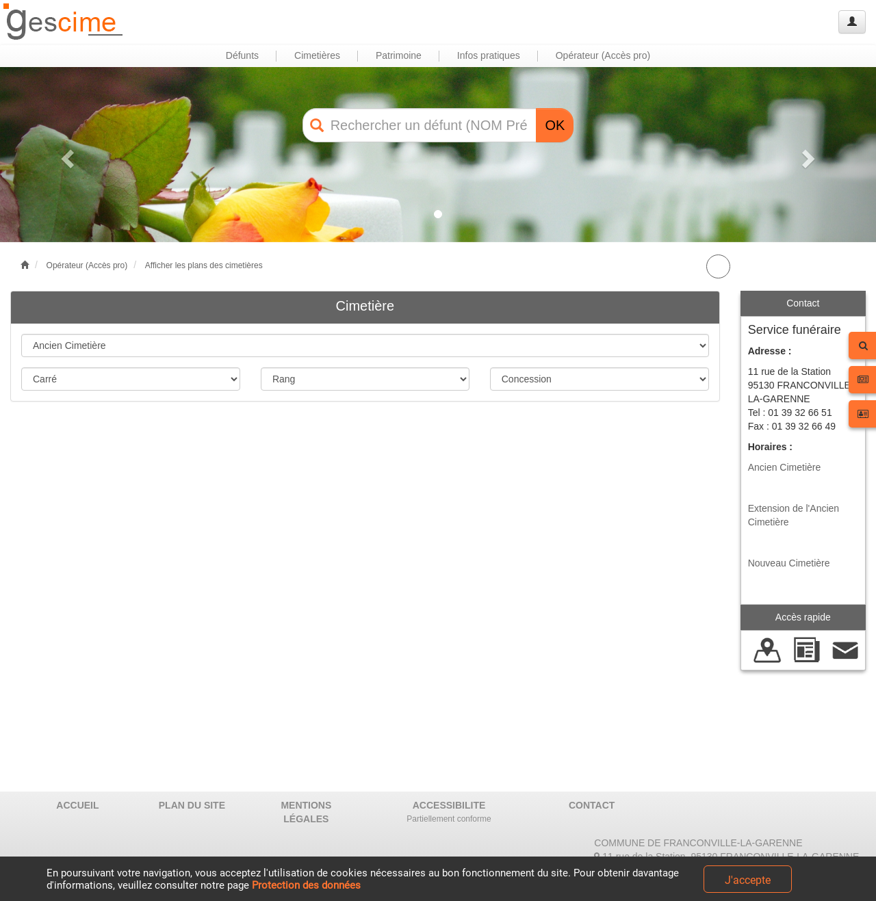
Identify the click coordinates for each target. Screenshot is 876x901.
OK (555, 125)
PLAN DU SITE (192, 805)
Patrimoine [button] (399, 55)
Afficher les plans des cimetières (204, 265)
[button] (65, 154)
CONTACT (592, 805)
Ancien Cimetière (784, 467)
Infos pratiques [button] (488, 55)
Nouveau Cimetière (789, 563)
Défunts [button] (242, 55)
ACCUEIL (77, 805)
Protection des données (306, 885)
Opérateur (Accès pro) (87, 265)
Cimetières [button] (317, 55)
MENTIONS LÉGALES (306, 812)
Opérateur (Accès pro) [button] (603, 55)
